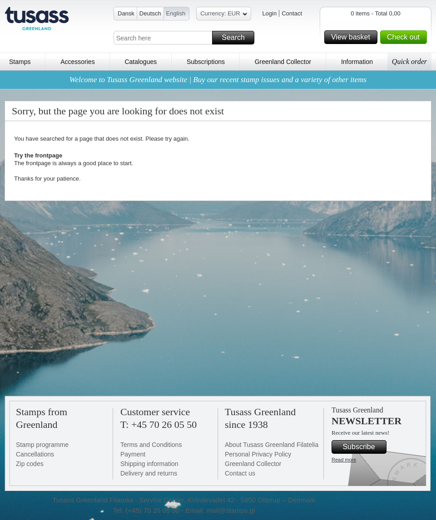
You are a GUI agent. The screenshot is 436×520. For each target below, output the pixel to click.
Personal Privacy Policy (258, 454)
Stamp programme (42, 444)
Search (237, 37)
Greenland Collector (283, 61)
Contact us (240, 473)
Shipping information (149, 463)
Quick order (409, 61)
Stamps (19, 61)
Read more (344, 459)
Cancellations (35, 454)
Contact (292, 13)
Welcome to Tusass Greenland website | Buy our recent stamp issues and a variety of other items (218, 79)
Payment (132, 454)
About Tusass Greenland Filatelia (271, 444)
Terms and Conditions (151, 444)
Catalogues (140, 61)
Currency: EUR (223, 14)
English (176, 13)
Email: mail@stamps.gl (220, 510)
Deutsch (150, 13)
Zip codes (30, 463)
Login (269, 13)
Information (357, 61)
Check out (405, 37)
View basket (353, 37)
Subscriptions (206, 61)
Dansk (126, 13)
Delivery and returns (148, 473)
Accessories (77, 61)
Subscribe (363, 447)
